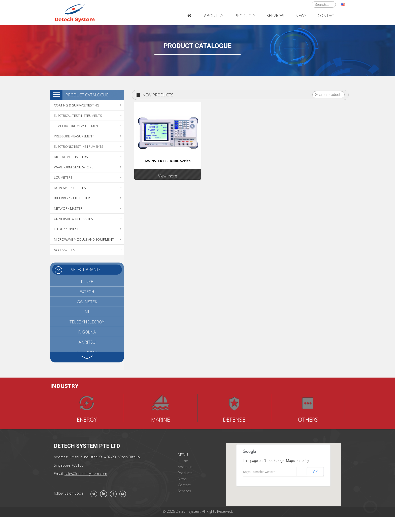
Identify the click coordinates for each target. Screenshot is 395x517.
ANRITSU (87, 342)
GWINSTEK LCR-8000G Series (167, 161)
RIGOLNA (87, 332)
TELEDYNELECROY (87, 322)
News (182, 478)
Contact (184, 485)
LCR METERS (63, 177)
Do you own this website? (260, 472)
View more (167, 176)
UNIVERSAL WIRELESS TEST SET (77, 218)
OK (315, 472)
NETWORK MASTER (68, 208)
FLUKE (87, 281)
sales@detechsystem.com (85, 473)
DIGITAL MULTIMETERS (71, 157)
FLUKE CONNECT (66, 229)
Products (185, 472)
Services (184, 491)
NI (87, 312)
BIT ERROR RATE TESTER (72, 198)
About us (185, 466)
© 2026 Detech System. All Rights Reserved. (197, 511)
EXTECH (87, 291)
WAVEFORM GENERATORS (73, 167)
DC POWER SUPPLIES (70, 188)
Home (183, 460)
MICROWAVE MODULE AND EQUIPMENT (84, 239)
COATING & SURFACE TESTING (76, 105)
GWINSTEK (87, 302)
